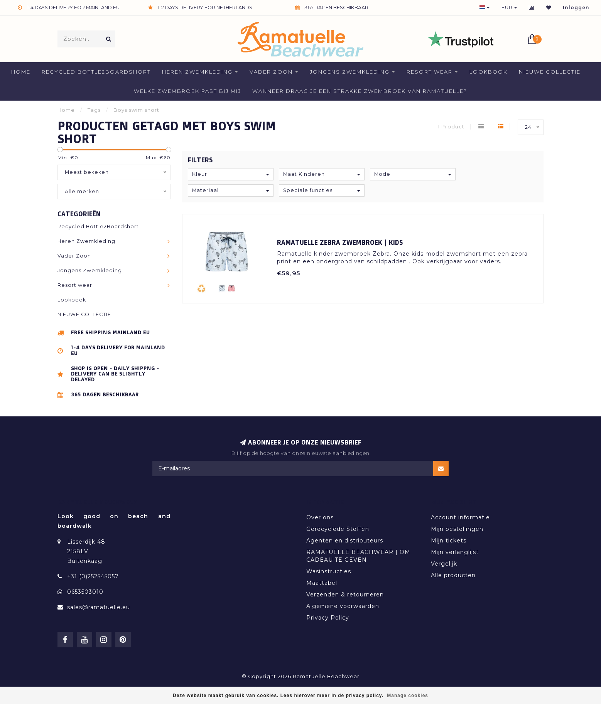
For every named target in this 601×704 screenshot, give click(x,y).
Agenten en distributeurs (344, 540)
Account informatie (460, 517)
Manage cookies (407, 695)
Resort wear (429, 72)
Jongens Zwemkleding (350, 72)
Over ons (320, 517)
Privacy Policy (327, 617)
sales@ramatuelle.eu (98, 607)
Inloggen (576, 7)
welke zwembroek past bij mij (187, 91)
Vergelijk (444, 563)
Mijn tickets (448, 540)
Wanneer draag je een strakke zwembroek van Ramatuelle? (359, 91)
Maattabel (321, 582)
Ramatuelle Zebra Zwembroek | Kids (340, 242)
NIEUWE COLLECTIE (550, 72)
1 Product (451, 127)
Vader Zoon (271, 72)
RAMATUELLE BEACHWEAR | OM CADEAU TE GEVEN (358, 556)
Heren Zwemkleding (197, 72)
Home (20, 72)
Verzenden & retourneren (345, 594)
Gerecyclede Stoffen (337, 528)
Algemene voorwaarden (342, 606)
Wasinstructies (328, 571)
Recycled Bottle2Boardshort (96, 72)
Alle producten (453, 575)
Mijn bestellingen (457, 528)
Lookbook (488, 72)
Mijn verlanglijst (455, 552)
